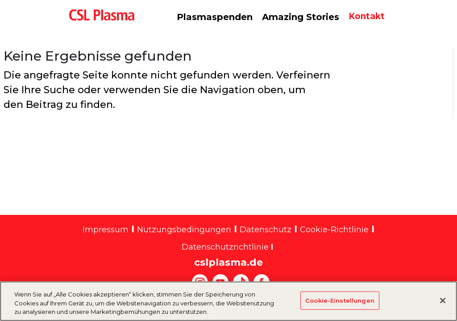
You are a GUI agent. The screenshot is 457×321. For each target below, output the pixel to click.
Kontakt (367, 16)
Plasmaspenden (215, 17)
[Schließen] (443, 305)
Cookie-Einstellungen (339, 305)
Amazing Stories (300, 17)
